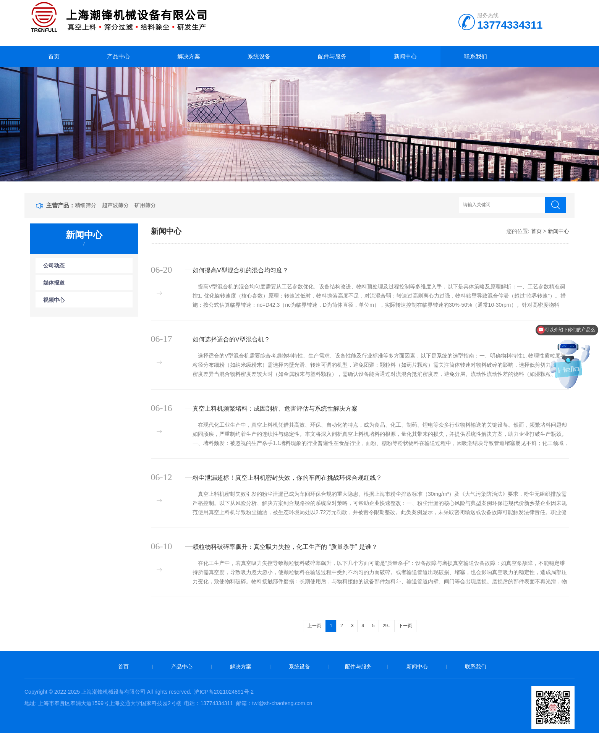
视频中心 (54, 300)
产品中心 (118, 56)
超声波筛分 (115, 205)
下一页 (405, 625)
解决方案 (188, 56)
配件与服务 (332, 56)
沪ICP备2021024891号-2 (224, 692)
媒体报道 (54, 283)
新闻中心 (405, 56)
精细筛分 (85, 205)
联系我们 (475, 56)
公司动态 (54, 265)
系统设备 (259, 56)
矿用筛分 (145, 205)
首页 (54, 56)
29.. (386, 625)
